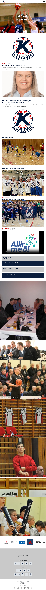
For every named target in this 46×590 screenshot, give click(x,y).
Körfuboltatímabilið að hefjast (9, 230)
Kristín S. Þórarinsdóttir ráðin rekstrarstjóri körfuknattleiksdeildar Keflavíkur (16, 102)
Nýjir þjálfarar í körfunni (7, 137)
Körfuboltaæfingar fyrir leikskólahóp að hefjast (13, 168)
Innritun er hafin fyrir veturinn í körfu (14, 65)
